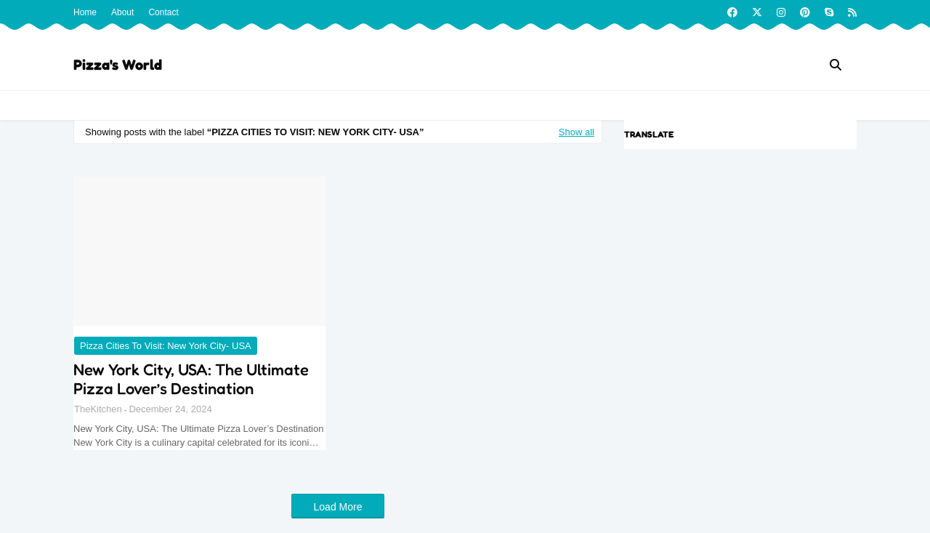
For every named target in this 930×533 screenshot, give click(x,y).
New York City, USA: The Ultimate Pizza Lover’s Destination (191, 379)
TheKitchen (98, 409)
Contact (163, 12)
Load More (338, 507)
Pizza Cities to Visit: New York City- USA (165, 345)
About (122, 12)
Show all (576, 132)
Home (85, 12)
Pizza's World (117, 64)
